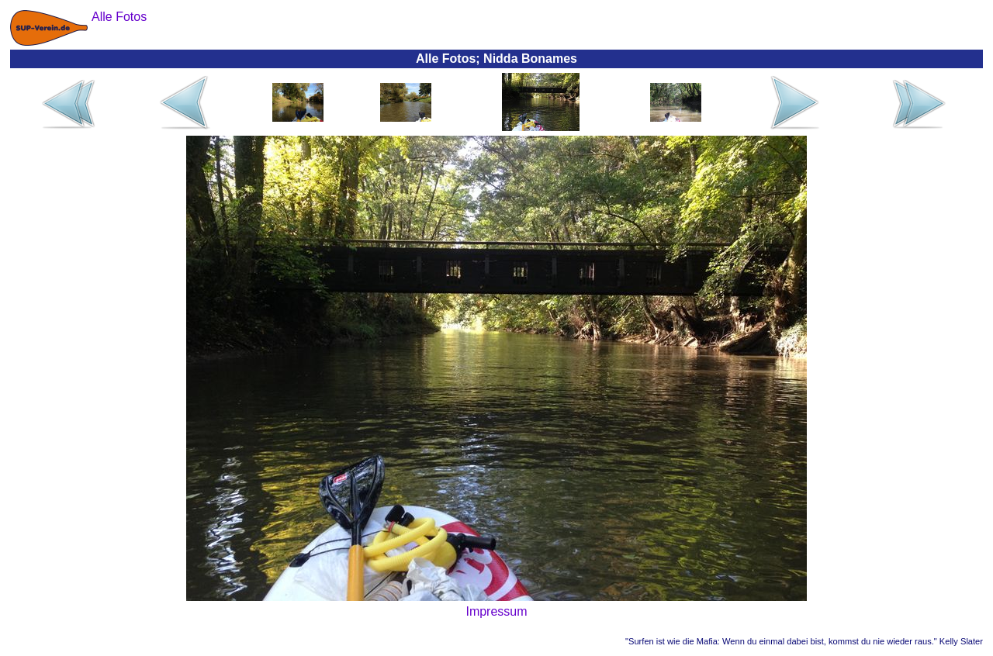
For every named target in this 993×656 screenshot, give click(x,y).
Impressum (496, 611)
